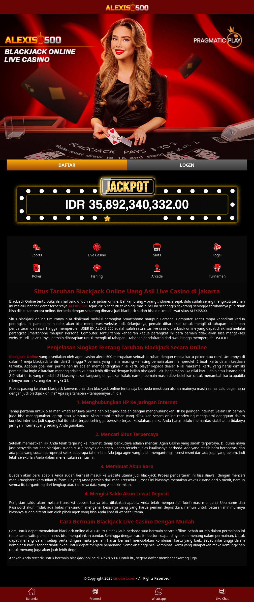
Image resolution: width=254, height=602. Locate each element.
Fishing (97, 271)
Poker (36, 271)
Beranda (32, 594)
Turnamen (217, 271)
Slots (157, 250)
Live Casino (97, 250)
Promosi (95, 594)
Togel (217, 250)
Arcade (157, 271)
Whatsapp (159, 594)
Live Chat (222, 594)
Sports (37, 250)
